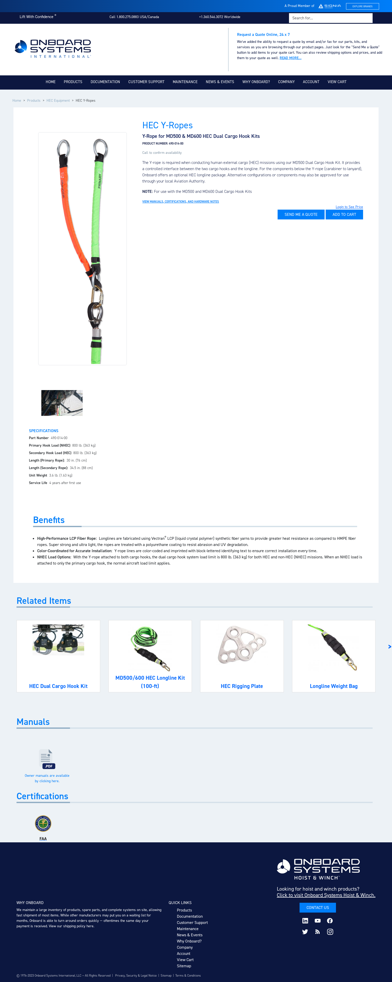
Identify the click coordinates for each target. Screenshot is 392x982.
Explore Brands (362, 6)
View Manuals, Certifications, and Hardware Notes (180, 202)
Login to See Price (349, 206)
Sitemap (184, 966)
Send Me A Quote (301, 214)
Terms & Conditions (188, 975)
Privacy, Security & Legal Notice (136, 975)
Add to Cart (344, 214)
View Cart (337, 81)
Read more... (291, 58)
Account (311, 81)
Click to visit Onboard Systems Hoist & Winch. (326, 895)
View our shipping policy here (71, 926)
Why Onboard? (256, 81)
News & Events (220, 81)
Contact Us (318, 907)
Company (286, 81)
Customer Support (146, 81)
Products (73, 81)
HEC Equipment (58, 100)
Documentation (105, 81)
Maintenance (185, 81)
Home (51, 81)
